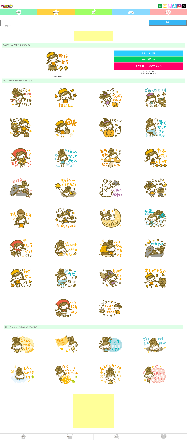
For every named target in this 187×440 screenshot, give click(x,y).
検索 (168, 22)
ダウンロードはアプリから (148, 66)
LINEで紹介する (148, 59)
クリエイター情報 (148, 53)
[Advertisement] (93, 35)
